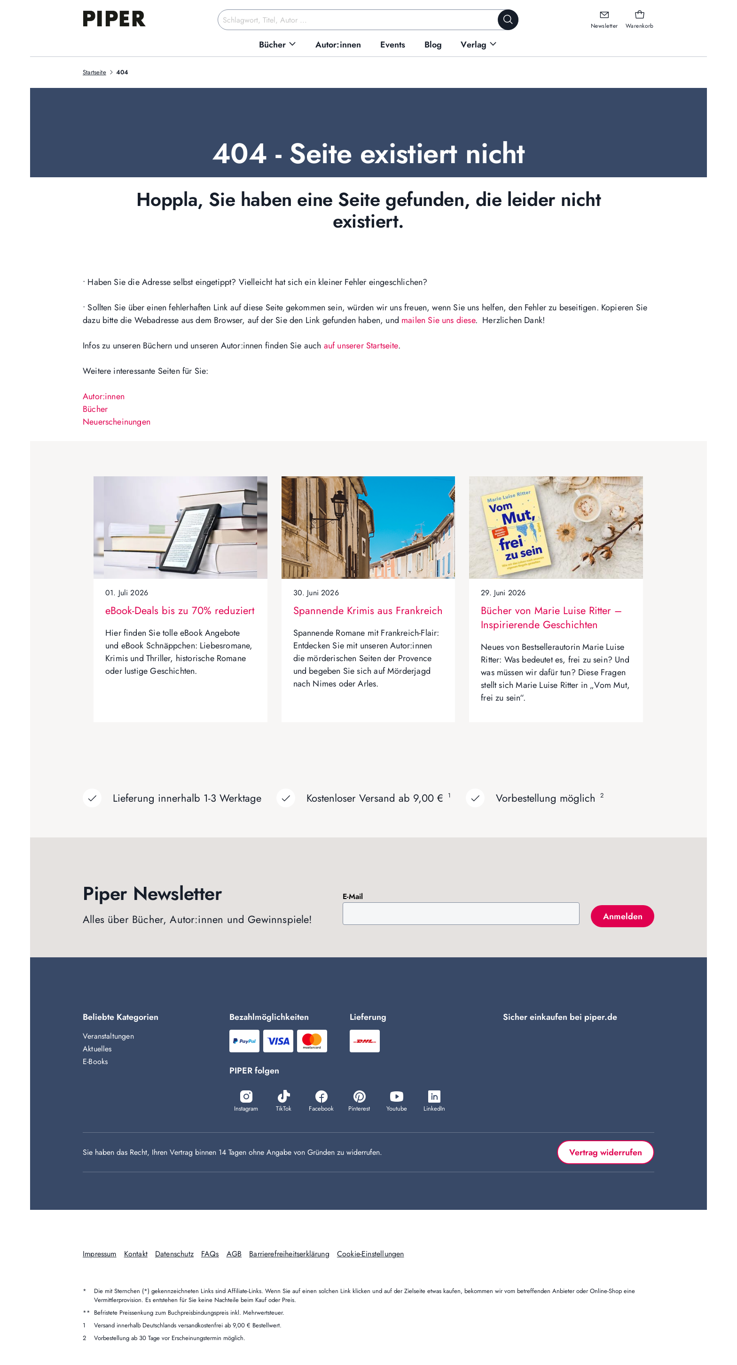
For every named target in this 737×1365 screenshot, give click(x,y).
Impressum (100, 1253)
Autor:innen (104, 396)
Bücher (95, 409)
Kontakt (136, 1253)
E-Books (95, 1061)
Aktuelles (97, 1048)
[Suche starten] (508, 19)
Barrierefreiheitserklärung (289, 1253)
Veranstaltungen (108, 1036)
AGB (234, 1253)
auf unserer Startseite (361, 345)
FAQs (210, 1253)
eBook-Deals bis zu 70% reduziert (179, 610)
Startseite (94, 72)
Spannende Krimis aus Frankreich (368, 610)
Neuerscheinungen (116, 422)
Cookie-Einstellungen (370, 1253)
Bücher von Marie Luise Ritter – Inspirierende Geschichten (551, 617)
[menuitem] (278, 45)
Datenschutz (174, 1253)
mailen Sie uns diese (438, 320)
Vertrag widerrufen (605, 1152)
